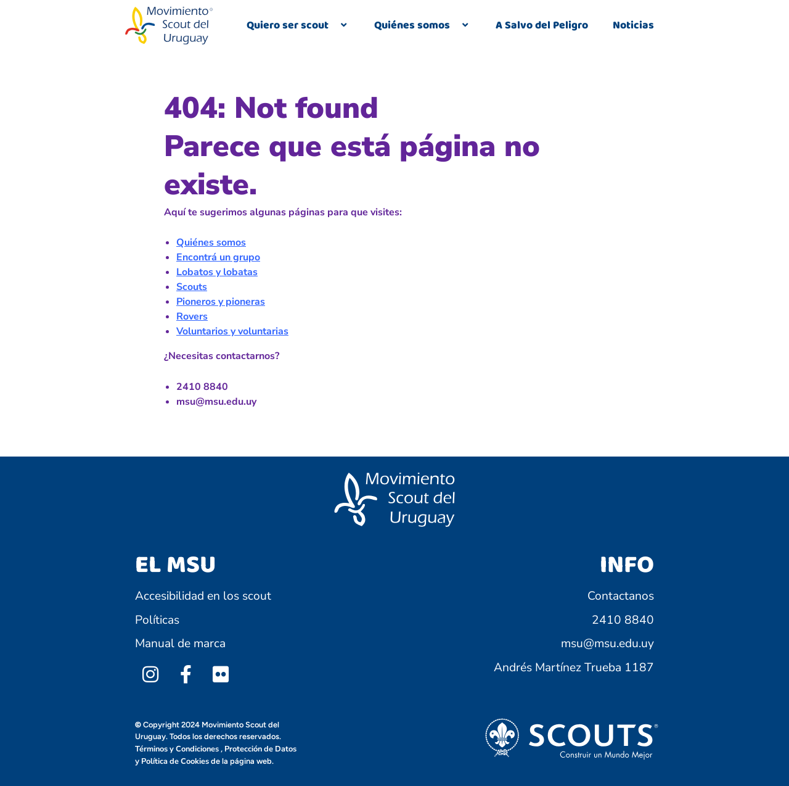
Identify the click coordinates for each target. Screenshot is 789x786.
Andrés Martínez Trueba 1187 (574, 668)
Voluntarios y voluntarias (232, 331)
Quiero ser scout (298, 25)
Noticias (633, 25)
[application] (333, 26)
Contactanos (620, 596)
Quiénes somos (422, 25)
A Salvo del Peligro (542, 25)
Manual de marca (180, 643)
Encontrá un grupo (218, 257)
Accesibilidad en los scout (203, 596)
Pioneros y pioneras (220, 301)
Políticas (157, 620)
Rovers (192, 316)
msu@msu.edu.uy (607, 643)
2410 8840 (623, 620)
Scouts (191, 287)
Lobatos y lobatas (217, 272)
